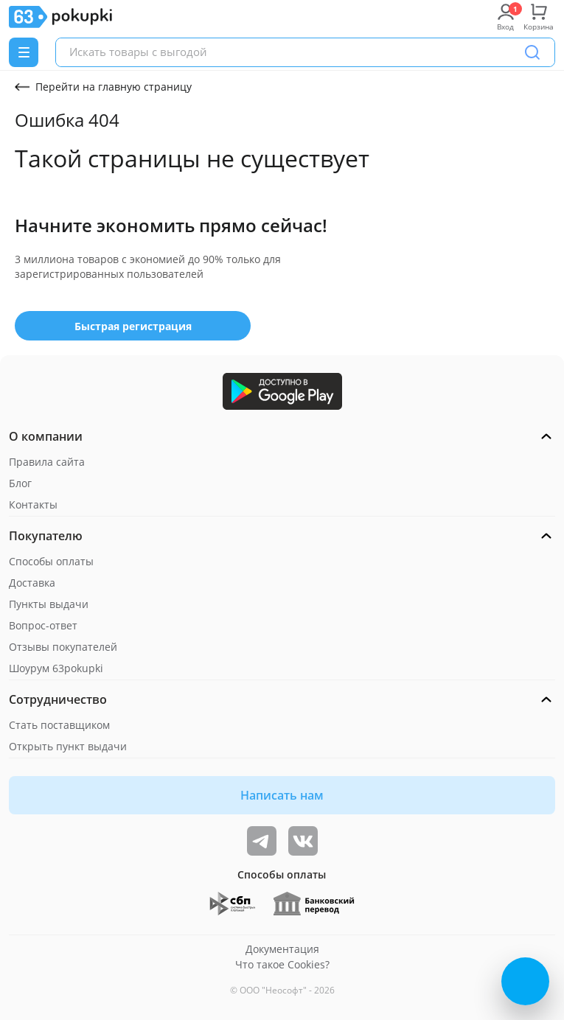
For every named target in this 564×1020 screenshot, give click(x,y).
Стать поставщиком (59, 725)
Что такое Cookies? (282, 964)
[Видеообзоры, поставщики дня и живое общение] (261, 841)
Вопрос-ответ (43, 625)
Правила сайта (47, 462)
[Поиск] (532, 52)
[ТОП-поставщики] (303, 841)
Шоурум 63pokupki (56, 668)
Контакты (33, 504)
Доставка (32, 583)
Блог (20, 483)
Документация (282, 949)
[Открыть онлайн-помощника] (525, 981)
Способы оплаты (51, 561)
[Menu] (23, 52)
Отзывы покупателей (63, 647)
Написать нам (282, 795)
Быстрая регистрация (133, 326)
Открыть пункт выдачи (68, 746)
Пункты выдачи (48, 604)
